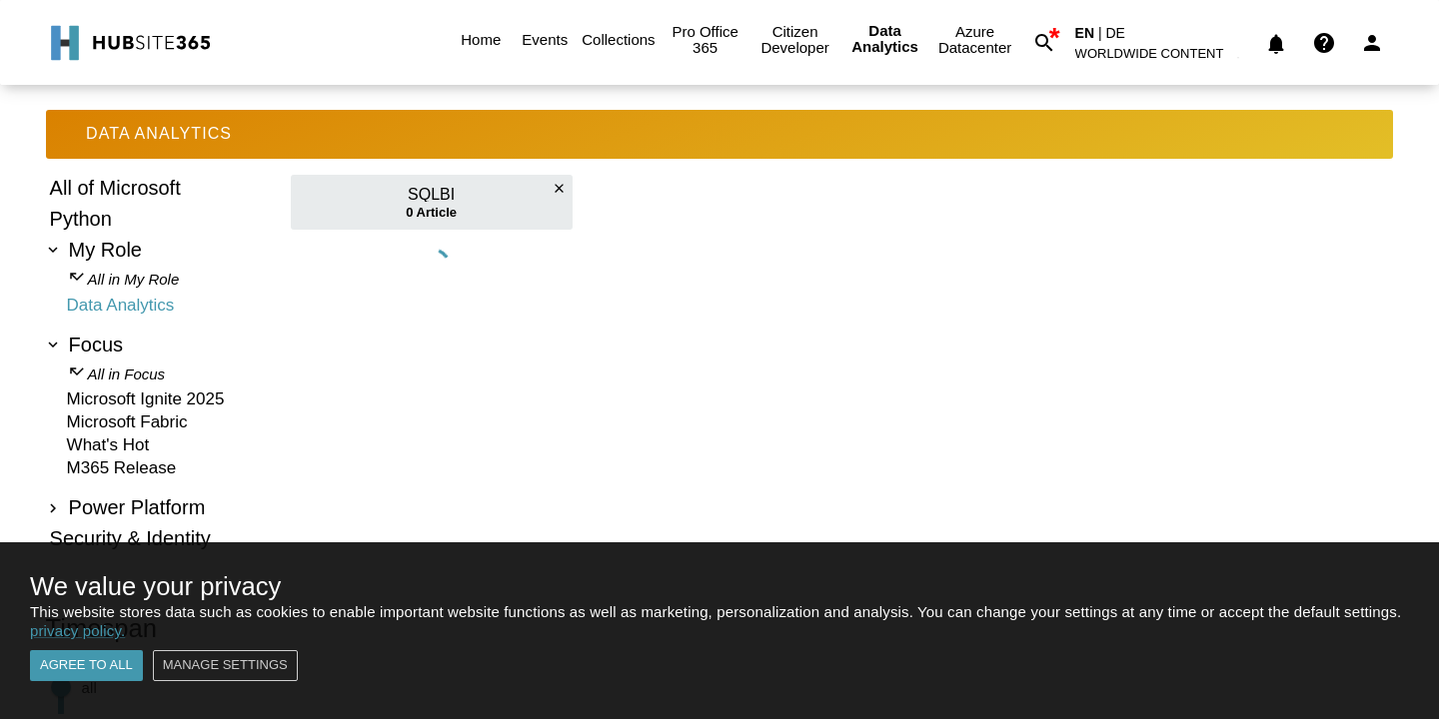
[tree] (159, 366)
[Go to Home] (128, 43)
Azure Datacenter (975, 40)
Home (481, 40)
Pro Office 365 (705, 40)
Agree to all (86, 665)
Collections (618, 40)
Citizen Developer (795, 40)
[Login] (1372, 43)
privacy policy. (77, 630)
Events (545, 40)
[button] (1161, 57)
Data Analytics (885, 39)
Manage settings (225, 665)
